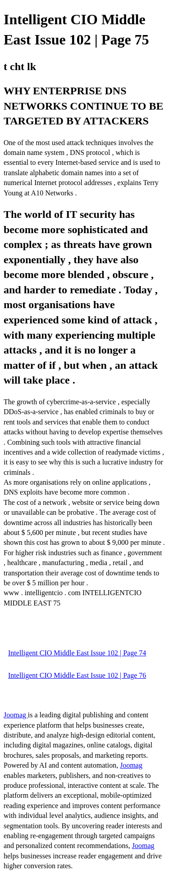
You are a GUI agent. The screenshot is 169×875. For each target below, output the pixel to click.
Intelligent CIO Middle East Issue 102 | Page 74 (77, 653)
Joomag (16, 715)
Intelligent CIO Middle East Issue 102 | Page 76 (77, 675)
